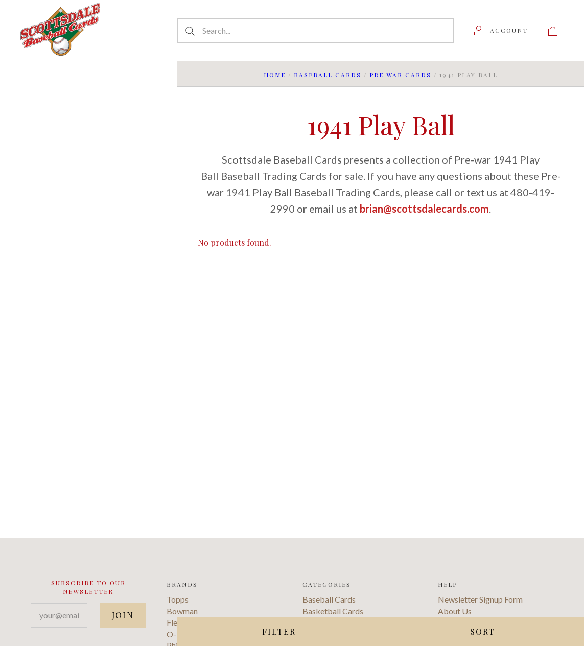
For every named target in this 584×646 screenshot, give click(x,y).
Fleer (175, 622)
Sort (482, 631)
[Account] (501, 30)
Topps (178, 599)
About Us (455, 611)
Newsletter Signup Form (480, 599)
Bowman (182, 611)
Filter (279, 631)
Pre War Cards (400, 75)
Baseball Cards (327, 75)
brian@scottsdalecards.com (424, 208)
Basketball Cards (332, 611)
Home (275, 75)
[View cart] (552, 30)
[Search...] (315, 30)
